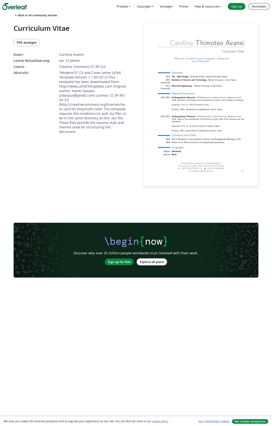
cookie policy (160, 421)
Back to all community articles (35, 15)
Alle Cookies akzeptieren (250, 421)
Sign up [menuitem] (236, 6)
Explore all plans (152, 262)
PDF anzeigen (27, 42)
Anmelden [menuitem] (259, 6)
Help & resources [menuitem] (207, 6)
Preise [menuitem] (183, 6)
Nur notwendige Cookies (214, 421)
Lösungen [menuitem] (144, 6)
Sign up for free (119, 262)
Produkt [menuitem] (122, 6)
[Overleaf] (14, 6)
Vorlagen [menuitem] (166, 6)
